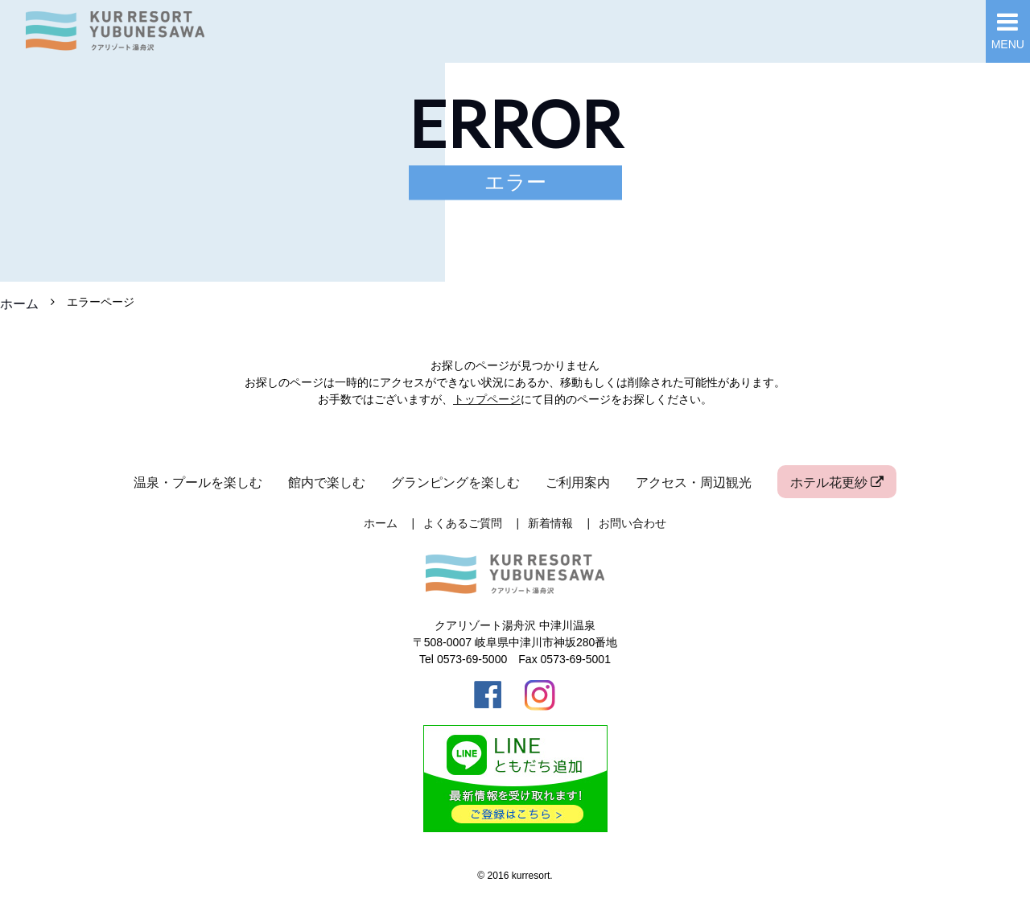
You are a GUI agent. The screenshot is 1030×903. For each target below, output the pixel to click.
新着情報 (550, 523)
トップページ (487, 399)
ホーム (19, 303)
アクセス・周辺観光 (694, 482)
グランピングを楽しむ (455, 482)
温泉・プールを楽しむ (198, 482)
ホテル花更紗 (837, 482)
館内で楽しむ (326, 482)
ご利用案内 (578, 482)
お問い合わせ (632, 523)
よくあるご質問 (462, 523)
